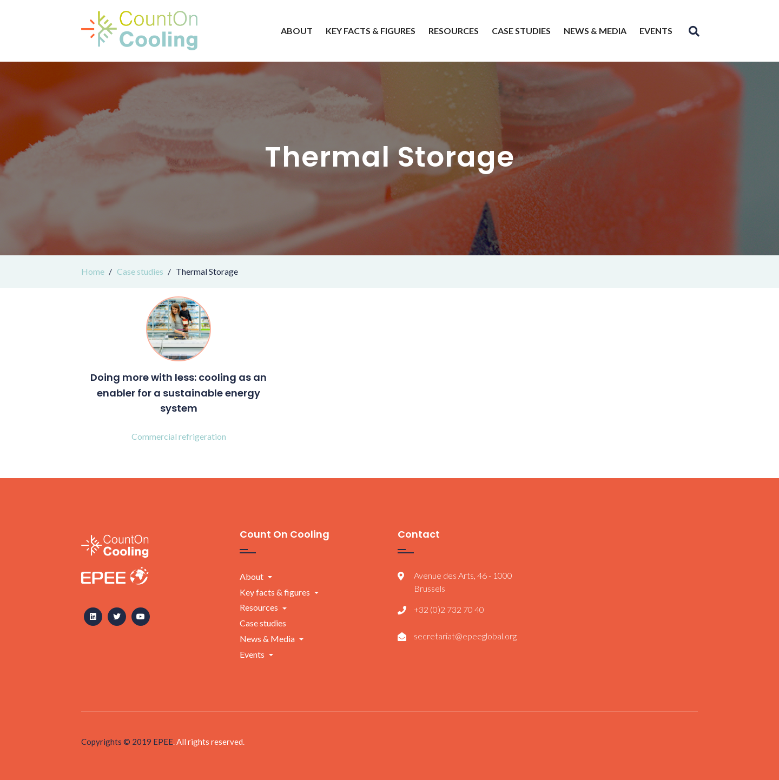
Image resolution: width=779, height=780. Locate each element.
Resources (453, 30)
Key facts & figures (370, 30)
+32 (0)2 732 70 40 (449, 609)
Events (655, 30)
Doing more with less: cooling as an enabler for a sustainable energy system (178, 393)
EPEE (163, 741)
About (297, 30)
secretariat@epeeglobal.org (465, 636)
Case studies (521, 30)
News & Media (595, 30)
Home (92, 271)
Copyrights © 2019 (117, 741)
